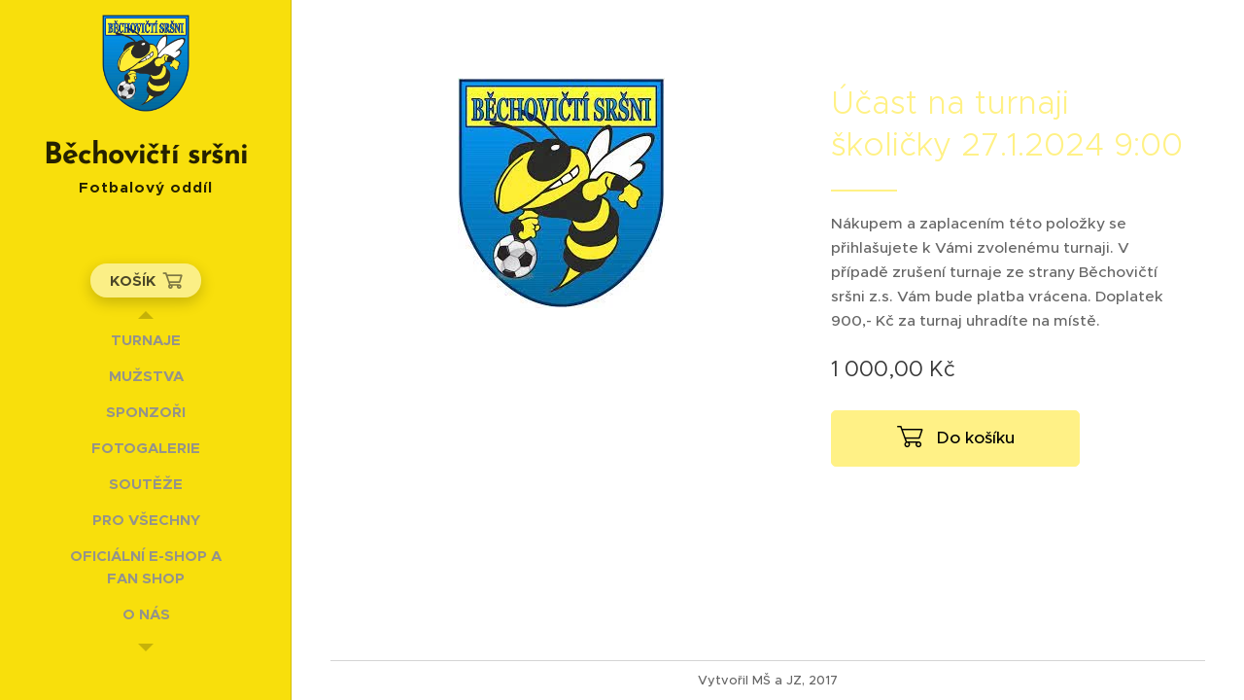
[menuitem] (146, 340)
